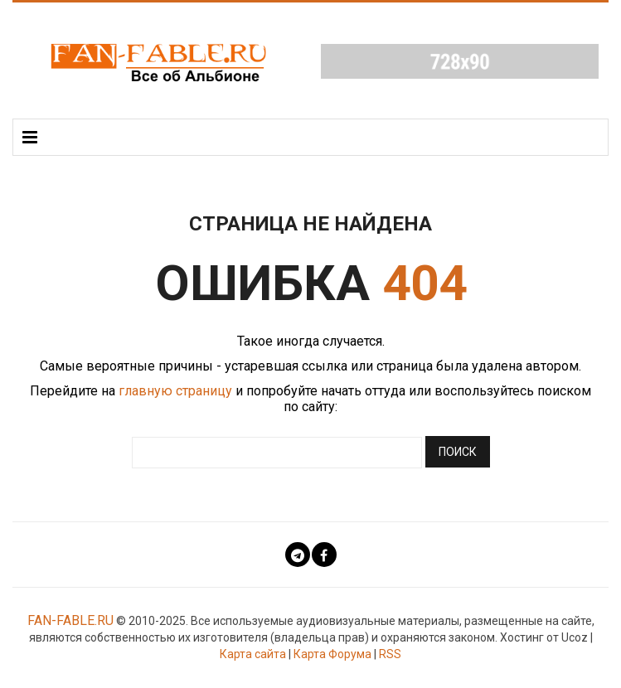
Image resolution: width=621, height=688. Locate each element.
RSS (390, 654)
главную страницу (175, 391)
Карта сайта (253, 654)
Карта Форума (332, 654)
